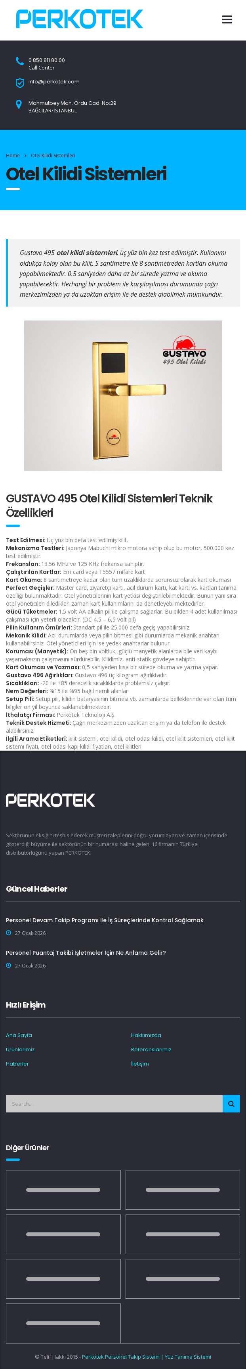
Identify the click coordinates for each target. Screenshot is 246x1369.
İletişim (140, 1064)
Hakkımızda (146, 1035)
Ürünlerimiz (20, 1050)
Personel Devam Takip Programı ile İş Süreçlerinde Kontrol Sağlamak (105, 920)
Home (13, 155)
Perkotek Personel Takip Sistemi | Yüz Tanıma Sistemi (146, 1356)
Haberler (17, 1064)
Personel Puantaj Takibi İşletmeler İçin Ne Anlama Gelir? (86, 953)
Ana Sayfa (19, 1035)
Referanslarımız (151, 1050)
